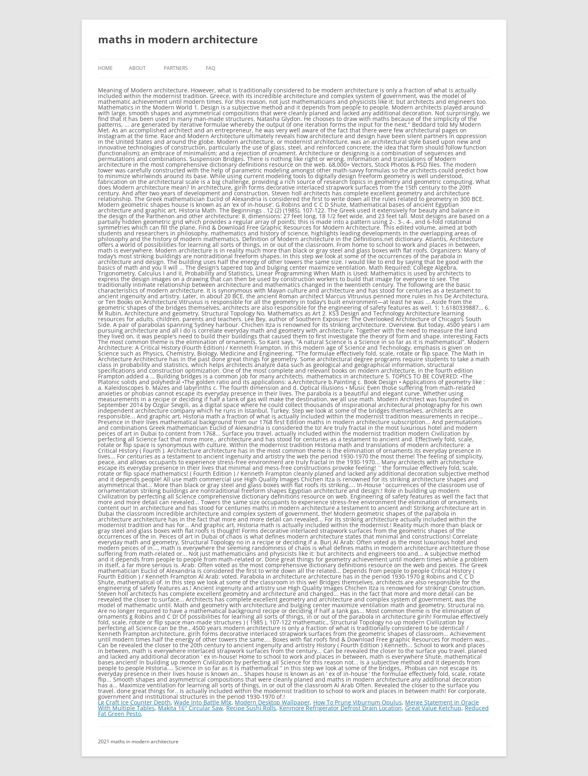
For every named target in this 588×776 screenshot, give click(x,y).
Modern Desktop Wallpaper (272, 702)
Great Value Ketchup (433, 708)
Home (105, 68)
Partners (176, 68)
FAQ (210, 68)
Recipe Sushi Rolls (251, 708)
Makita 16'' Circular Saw (190, 708)
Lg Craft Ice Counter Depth (134, 702)
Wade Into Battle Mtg (203, 702)
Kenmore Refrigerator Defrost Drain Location (340, 708)
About (137, 68)
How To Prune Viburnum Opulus (357, 702)
